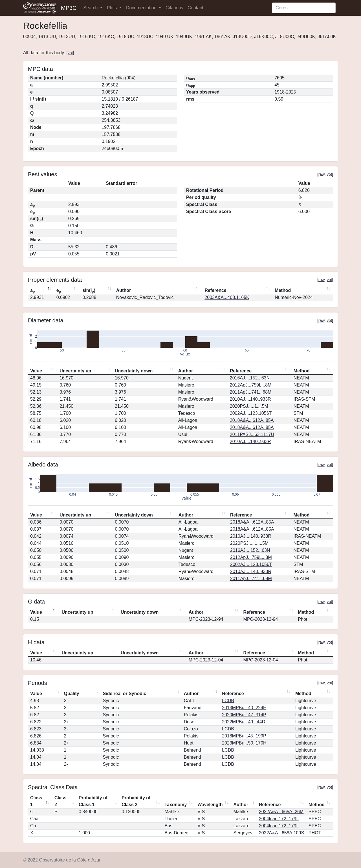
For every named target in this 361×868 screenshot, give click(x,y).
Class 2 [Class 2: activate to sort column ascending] (60, 801)
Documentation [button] (142, 7)
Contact (195, 7)
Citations (174, 7)
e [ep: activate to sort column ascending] (58, 291)
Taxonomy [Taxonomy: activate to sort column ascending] (175, 804)
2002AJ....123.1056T (251, 413)
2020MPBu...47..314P (244, 714)
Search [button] (91, 7)
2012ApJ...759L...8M (251, 385)
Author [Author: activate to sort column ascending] (123, 290)
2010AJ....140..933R (250, 399)
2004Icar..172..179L (279, 818)
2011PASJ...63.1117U (252, 434)
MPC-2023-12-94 (260, 619)
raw (321, 174)
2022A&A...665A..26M (281, 811)
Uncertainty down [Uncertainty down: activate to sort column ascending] (134, 370)
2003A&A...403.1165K (226, 297)
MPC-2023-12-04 (260, 659)
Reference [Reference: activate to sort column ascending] (215, 290)
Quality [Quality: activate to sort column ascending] (71, 693)
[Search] (304, 8)
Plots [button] (112, 7)
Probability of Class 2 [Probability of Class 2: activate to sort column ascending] (136, 801)
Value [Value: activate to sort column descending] (36, 370)
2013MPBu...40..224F (244, 707)
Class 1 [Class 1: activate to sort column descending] (36, 801)
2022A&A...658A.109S (281, 832)
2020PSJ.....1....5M (249, 406)
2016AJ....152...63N (250, 378)
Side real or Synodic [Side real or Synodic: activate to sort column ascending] (124, 693)
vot (70, 53)
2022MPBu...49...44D (243, 721)
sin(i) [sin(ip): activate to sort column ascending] (88, 291)
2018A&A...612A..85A (252, 420)
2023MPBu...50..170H (244, 743)
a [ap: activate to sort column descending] (32, 291)
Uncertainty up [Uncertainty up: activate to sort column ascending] (75, 370)
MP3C (69, 8)
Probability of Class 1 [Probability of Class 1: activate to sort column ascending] (93, 801)
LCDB (228, 700)
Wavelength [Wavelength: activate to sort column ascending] (210, 804)
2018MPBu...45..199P (244, 736)
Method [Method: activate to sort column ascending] (283, 290)
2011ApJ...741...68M (251, 392)
